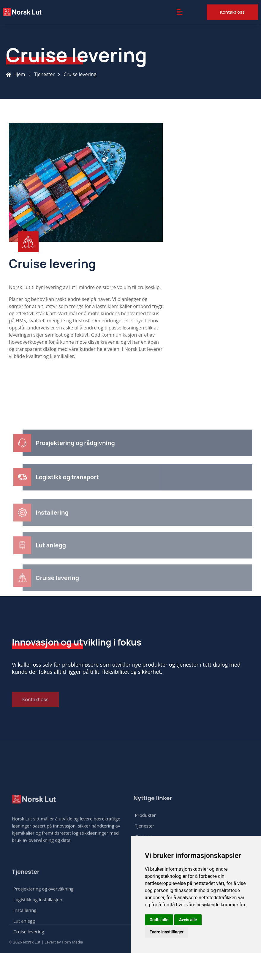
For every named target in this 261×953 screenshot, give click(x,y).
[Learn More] (86, 248)
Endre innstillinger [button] (167, 932)
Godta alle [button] (159, 919)
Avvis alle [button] (188, 919)
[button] (179, 12)
